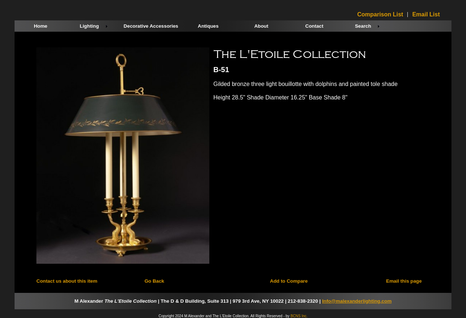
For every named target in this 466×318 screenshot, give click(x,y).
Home (40, 26)
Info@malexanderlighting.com (357, 301)
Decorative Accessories (151, 26)
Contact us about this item (66, 281)
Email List (426, 14)
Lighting (89, 26)
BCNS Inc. (299, 316)
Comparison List (380, 14)
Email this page (404, 281)
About (261, 26)
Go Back (154, 281)
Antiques (208, 26)
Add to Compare (289, 281)
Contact (314, 26)
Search (363, 26)
